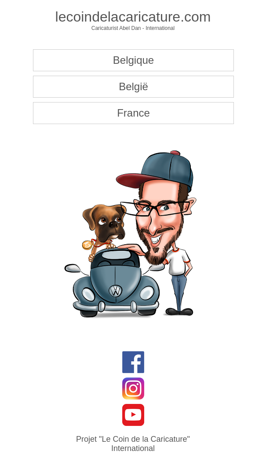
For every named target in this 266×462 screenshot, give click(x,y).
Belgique (133, 60)
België (133, 86)
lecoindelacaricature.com (133, 17)
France (133, 113)
